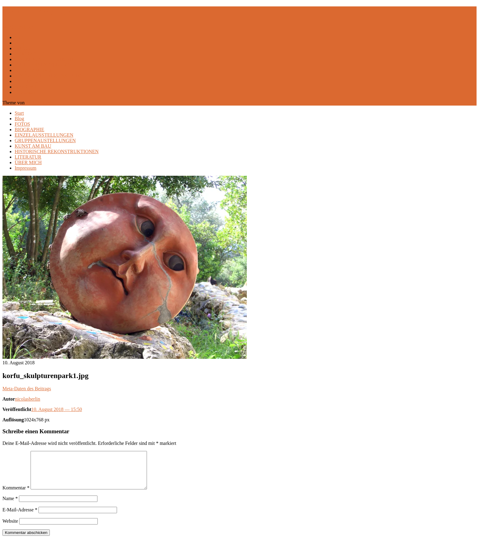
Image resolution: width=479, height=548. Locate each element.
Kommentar (15, 495)
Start (19, 37)
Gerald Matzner (36, 11)
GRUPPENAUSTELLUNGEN (45, 64)
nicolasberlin (27, 399)
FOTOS (22, 48)
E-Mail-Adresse (19, 517)
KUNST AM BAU (33, 70)
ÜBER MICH (28, 86)
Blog (19, 42)
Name (10, 505)
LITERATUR (28, 81)
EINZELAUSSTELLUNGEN (44, 59)
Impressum (25, 92)
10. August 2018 (56, 409)
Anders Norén (39, 102)
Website (10, 528)
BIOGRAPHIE (29, 53)
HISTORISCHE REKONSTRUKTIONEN (57, 75)
